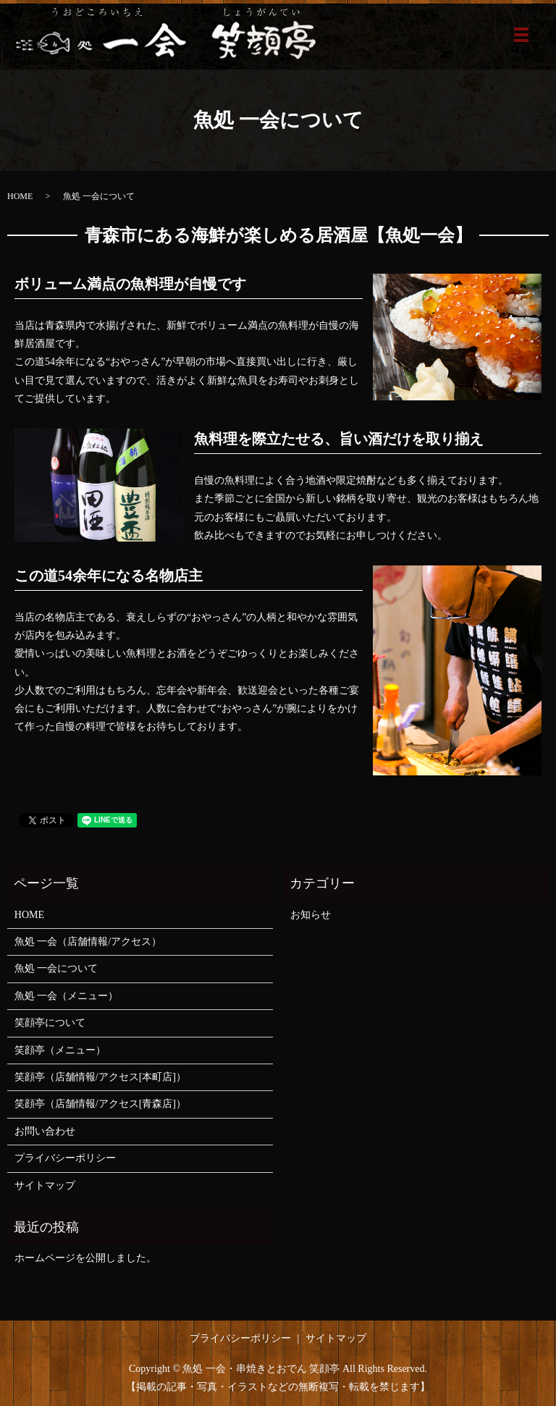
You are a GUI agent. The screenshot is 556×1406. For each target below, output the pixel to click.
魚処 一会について (56, 968)
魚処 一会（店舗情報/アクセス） (87, 941)
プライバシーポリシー (65, 1158)
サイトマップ (44, 1185)
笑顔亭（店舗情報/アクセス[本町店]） (100, 1077)
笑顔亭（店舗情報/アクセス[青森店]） (100, 1103)
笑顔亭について (49, 1022)
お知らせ (310, 914)
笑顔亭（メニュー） (60, 1050)
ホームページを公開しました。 (85, 1258)
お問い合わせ (44, 1131)
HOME (20, 196)
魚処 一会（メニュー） (66, 995)
